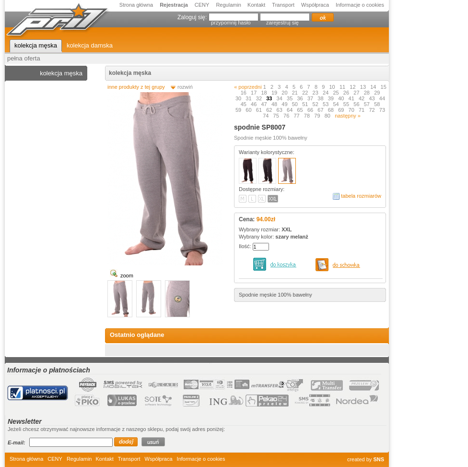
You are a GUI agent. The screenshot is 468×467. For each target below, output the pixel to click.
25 (336, 93)
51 (305, 104)
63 (280, 110)
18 (264, 93)
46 (254, 104)
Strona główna (136, 5)
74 (266, 116)
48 (275, 104)
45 (244, 104)
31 (249, 98)
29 (377, 93)
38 (321, 98)
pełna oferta (23, 58)
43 (372, 98)
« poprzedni (248, 87)
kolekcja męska (130, 73)
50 (295, 104)
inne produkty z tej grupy (136, 87)
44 (382, 98)
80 (328, 116)
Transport (283, 5)
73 (382, 110)
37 (311, 98)
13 (363, 87)
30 (239, 98)
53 (326, 104)
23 (316, 93)
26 (347, 93)
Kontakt (256, 5)
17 (254, 93)
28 (367, 93)
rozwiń (185, 87)
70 (352, 110)
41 (352, 98)
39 (331, 98)
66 (311, 110)
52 (316, 104)
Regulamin (229, 5)
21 (295, 93)
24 (326, 93)
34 (280, 98)
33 (269, 98)
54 (336, 104)
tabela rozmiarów (361, 196)
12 (353, 87)
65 (300, 110)
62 (269, 110)
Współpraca (315, 5)
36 (300, 98)
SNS (378, 459)
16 (244, 93)
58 (377, 104)
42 (362, 98)
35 (290, 98)
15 (383, 87)
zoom (126, 275)
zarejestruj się (282, 22)
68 (331, 110)
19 (275, 93)
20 (285, 93)
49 (285, 104)
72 (372, 110)
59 (239, 110)
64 (290, 110)
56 (357, 104)
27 (357, 93)
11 (343, 87)
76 (287, 116)
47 (264, 104)
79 (317, 116)
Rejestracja (174, 5)
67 (321, 110)
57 (367, 104)
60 (249, 110)
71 (362, 110)
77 (297, 116)
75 (277, 116)
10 (333, 87)
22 (305, 93)
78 (307, 116)
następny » (348, 116)
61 (259, 110)
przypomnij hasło (231, 22)
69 (341, 110)
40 (341, 98)
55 (347, 104)
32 (259, 98)
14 (373, 87)
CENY (202, 5)
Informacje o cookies (360, 5)
